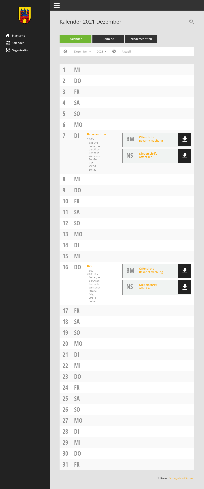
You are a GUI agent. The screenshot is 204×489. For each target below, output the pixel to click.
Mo (78, 124)
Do (77, 81)
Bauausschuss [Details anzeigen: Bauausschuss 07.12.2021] (96, 134)
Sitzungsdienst (181, 478)
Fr (77, 91)
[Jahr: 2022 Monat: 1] (114, 51)
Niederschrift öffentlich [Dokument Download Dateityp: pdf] (148, 155)
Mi (77, 70)
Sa (77, 102)
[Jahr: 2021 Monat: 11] (65, 51)
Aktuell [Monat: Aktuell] (126, 51)
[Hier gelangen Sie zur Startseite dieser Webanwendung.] (25, 15)
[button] (25, 50)
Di (76, 135)
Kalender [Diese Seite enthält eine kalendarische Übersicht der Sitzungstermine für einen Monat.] (15, 43)
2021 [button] (102, 51)
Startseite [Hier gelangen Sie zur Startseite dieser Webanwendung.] (15, 35)
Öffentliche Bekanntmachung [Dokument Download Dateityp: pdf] (151, 138)
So (77, 113)
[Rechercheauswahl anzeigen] (190, 22)
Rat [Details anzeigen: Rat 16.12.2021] (89, 265)
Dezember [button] (82, 51)
